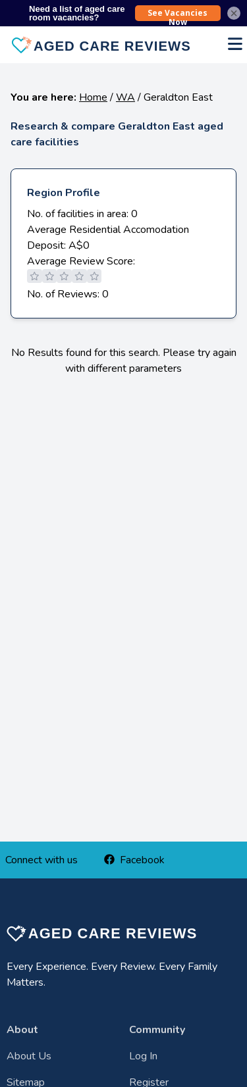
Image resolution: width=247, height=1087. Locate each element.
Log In (143, 1056)
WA (125, 97)
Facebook (134, 860)
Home (93, 97)
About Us (29, 1056)
